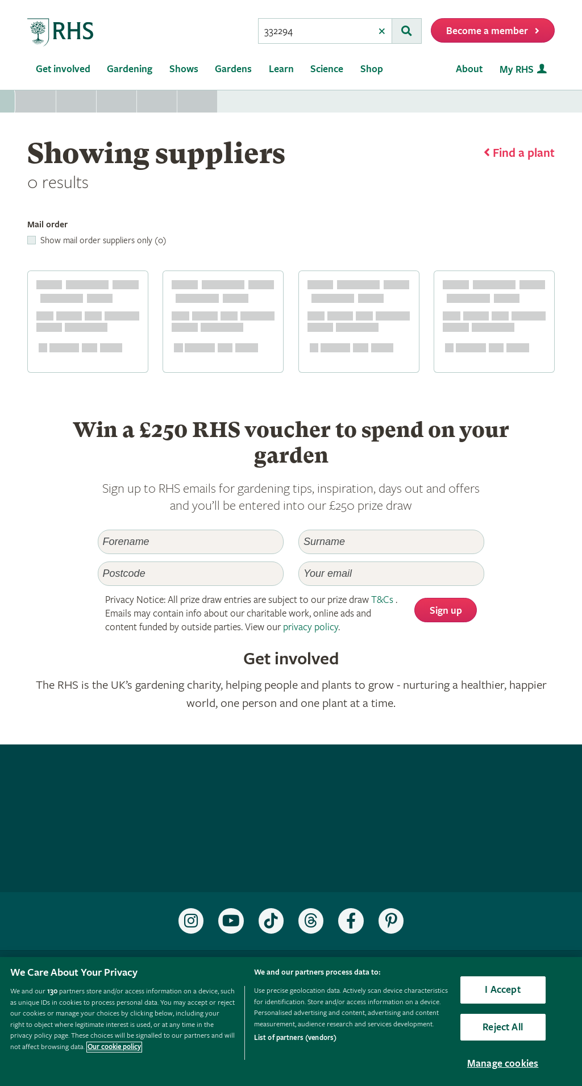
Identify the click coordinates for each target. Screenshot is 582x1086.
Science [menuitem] (326, 69)
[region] (291, 1021)
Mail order (47, 224)
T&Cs (382, 600)
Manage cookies (503, 1064)
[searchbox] (315, 31)
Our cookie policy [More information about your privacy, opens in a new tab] (114, 1047)
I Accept (502, 990)
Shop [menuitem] (371, 69)
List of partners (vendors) (295, 1038)
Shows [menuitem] (183, 69)
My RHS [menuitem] (517, 70)
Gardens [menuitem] (233, 69)
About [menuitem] (469, 69)
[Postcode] (191, 573)
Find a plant (524, 153)
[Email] (391, 573)
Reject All (503, 1027)
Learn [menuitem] (281, 69)
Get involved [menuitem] (63, 69)
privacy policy (310, 627)
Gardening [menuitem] (129, 69)
